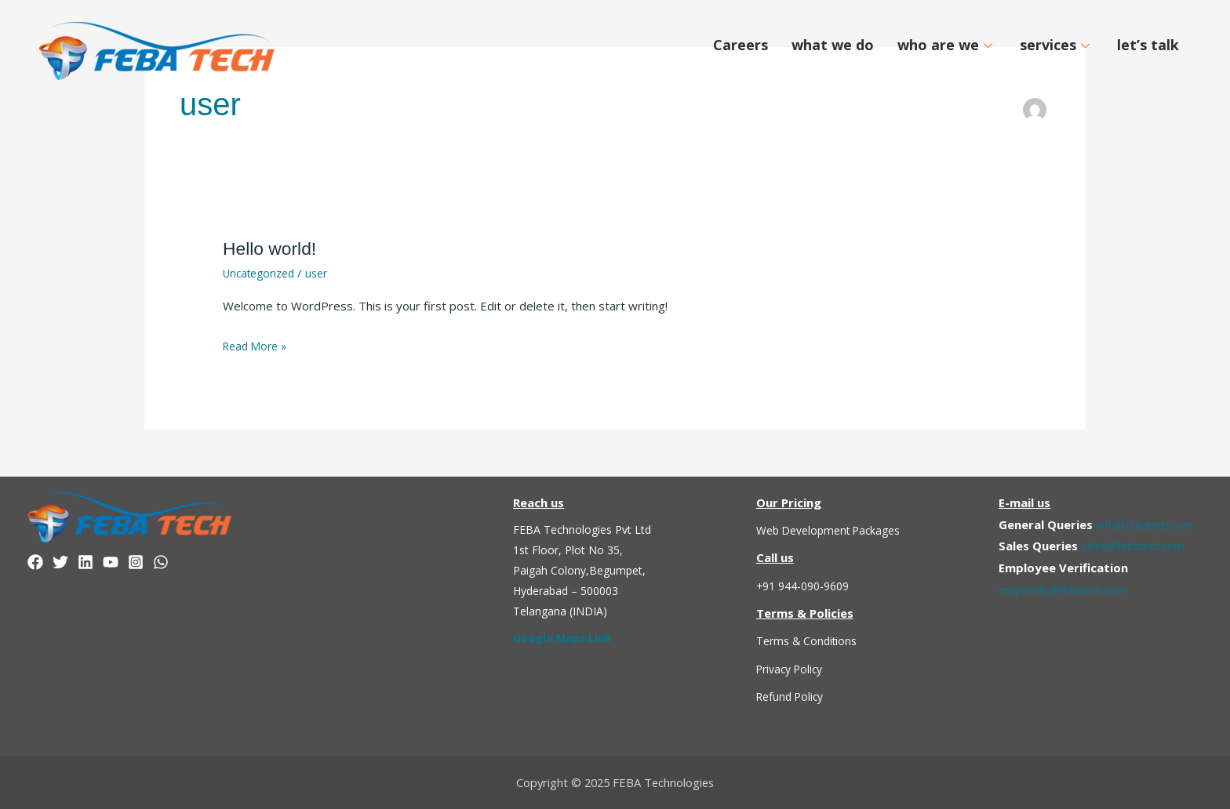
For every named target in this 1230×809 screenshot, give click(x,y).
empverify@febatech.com (1068, 589)
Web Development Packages (834, 530)
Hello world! (274, 248)
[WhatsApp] (161, 562)
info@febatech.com (1147, 523)
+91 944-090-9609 (808, 585)
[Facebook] (35, 562)
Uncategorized (263, 273)
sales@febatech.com (1137, 545)
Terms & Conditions (810, 640)
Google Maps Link (565, 637)
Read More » (258, 345)
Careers (740, 44)
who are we (946, 44)
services (1057, 44)
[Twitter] (60, 562)
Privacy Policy (793, 669)
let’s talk (1148, 44)
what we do (832, 44)
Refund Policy (792, 696)
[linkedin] (85, 562)
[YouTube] (110, 562)
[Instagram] (136, 562)
